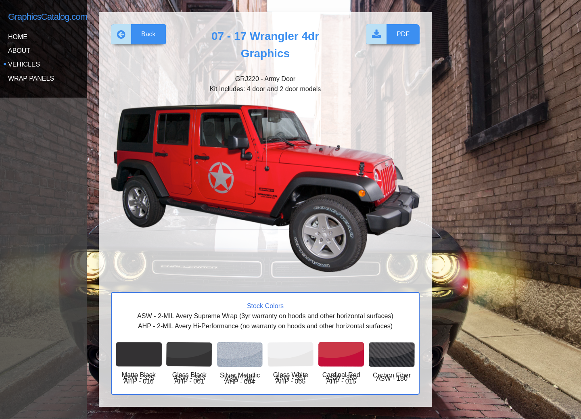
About (19, 50)
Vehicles (24, 64)
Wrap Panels (31, 78)
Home (17, 36)
